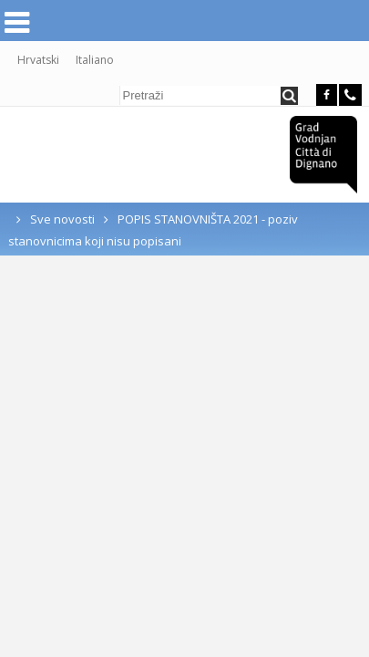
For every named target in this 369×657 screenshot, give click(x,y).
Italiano (95, 64)
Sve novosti (62, 223)
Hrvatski (38, 64)
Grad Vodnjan (323, 159)
